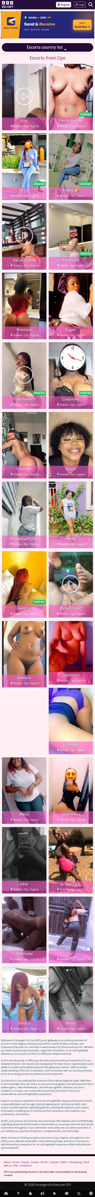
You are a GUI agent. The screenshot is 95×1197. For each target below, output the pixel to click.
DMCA (63, 1162)
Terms (15, 1162)
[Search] (90, 4)
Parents (54, 1162)
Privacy (25, 1162)
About (7, 1162)
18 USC (44, 1162)
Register (63, 4)
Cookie (35, 1162)
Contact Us (26, 1165)
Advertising (75, 1162)
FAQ (15, 1165)
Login (80, 4)
